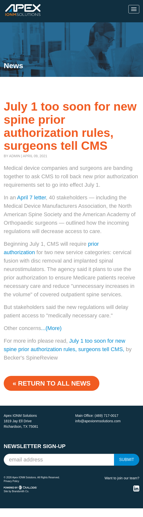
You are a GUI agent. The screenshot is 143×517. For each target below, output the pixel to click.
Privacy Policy (11, 481)
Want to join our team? (122, 478)
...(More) (51, 328)
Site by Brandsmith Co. (16, 491)
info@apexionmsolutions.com (98, 421)
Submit (126, 459)
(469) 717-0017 (106, 416)
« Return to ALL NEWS (51, 383)
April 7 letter (31, 197)
